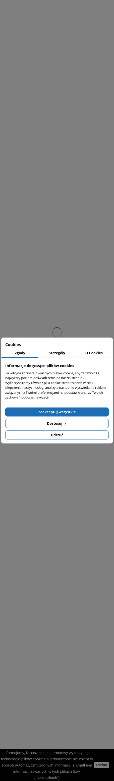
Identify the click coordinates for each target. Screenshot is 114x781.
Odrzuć (57, 434)
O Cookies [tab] (94, 353)
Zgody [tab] (20, 353)
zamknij (101, 765)
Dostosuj (57, 423)
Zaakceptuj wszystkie (57, 411)
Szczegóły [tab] (57, 353)
